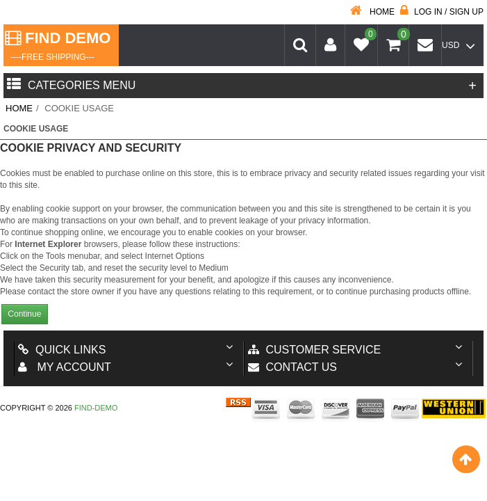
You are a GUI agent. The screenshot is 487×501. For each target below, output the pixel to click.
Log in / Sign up (442, 12)
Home (372, 12)
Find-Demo (95, 408)
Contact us (293, 367)
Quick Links (62, 350)
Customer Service (314, 350)
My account (64, 367)
